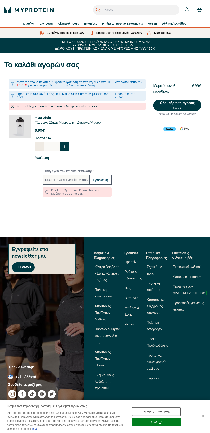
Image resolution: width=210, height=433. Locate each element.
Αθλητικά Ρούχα (68, 23)
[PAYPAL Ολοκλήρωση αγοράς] (169, 129)
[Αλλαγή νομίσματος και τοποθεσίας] (42, 376)
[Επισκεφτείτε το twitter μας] (52, 394)
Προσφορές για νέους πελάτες (188, 306)
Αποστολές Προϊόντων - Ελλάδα (104, 358)
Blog (128, 288)
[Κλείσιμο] (203, 415)
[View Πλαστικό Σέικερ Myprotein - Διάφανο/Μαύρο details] (68, 120)
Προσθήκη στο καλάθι (125, 95)
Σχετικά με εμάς (154, 270)
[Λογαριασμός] (187, 10)
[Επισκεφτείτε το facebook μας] (22, 394)
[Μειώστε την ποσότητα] (39, 146)
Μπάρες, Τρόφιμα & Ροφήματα (122, 23)
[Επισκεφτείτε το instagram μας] (12, 394)
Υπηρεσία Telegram (187, 277)
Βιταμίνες (90, 23)
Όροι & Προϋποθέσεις (157, 342)
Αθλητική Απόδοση (175, 23)
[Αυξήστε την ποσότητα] (64, 146)
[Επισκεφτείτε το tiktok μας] (32, 394)
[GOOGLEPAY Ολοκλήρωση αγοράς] (185, 129)
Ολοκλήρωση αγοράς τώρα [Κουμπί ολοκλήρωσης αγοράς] (177, 105)
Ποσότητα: (44, 138)
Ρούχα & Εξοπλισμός (133, 275)
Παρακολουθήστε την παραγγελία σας (107, 335)
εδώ (34, 428)
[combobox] (136, 10)
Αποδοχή (157, 422)
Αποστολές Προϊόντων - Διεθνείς (104, 312)
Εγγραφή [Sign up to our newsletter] (23, 267)
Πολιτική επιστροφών (104, 293)
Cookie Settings (21, 367)
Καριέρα (153, 378)
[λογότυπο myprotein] (29, 10)
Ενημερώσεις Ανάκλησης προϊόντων (104, 381)
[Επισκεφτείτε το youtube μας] (42, 394)
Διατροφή (46, 23)
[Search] (98, 10)
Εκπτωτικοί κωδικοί (186, 267)
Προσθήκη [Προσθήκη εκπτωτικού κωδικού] (100, 180)
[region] (105, 416)
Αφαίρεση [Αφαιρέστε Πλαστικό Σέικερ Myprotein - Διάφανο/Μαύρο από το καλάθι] (42, 158)
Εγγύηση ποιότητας (154, 286)
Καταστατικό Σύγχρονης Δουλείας (156, 306)
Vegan (152, 23)
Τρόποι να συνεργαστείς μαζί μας (156, 361)
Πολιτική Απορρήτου (155, 326)
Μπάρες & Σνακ (132, 311)
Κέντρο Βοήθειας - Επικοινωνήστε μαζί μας (107, 273)
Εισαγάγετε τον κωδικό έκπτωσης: (68, 171)
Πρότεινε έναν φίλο (190, 290)
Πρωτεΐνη (28, 23)
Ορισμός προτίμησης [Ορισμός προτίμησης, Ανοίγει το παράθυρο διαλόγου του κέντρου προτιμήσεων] (156, 411)
